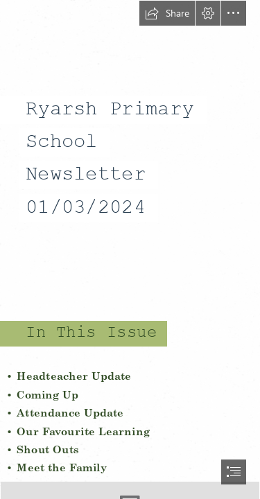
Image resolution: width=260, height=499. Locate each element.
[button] (167, 13)
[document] (130, 249)
